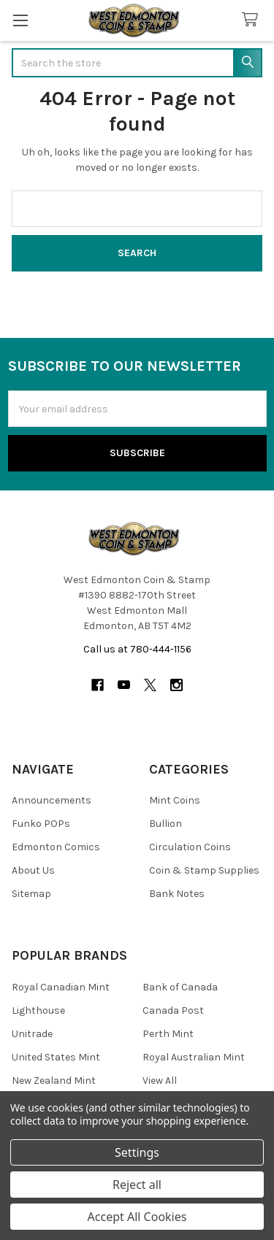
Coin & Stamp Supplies (204, 870)
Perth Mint (168, 1034)
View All (159, 1080)
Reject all (137, 1185)
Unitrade (32, 1034)
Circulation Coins (190, 847)
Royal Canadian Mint (61, 987)
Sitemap (31, 893)
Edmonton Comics (56, 847)
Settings (137, 1152)
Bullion (165, 823)
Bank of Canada (180, 987)
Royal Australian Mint (193, 1057)
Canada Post (173, 1010)
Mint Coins (174, 800)
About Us (33, 870)
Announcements (51, 800)
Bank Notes (177, 893)
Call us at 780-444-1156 (137, 649)
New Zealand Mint (54, 1080)
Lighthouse (38, 1010)
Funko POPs (41, 823)
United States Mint (56, 1057)
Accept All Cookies (137, 1217)
